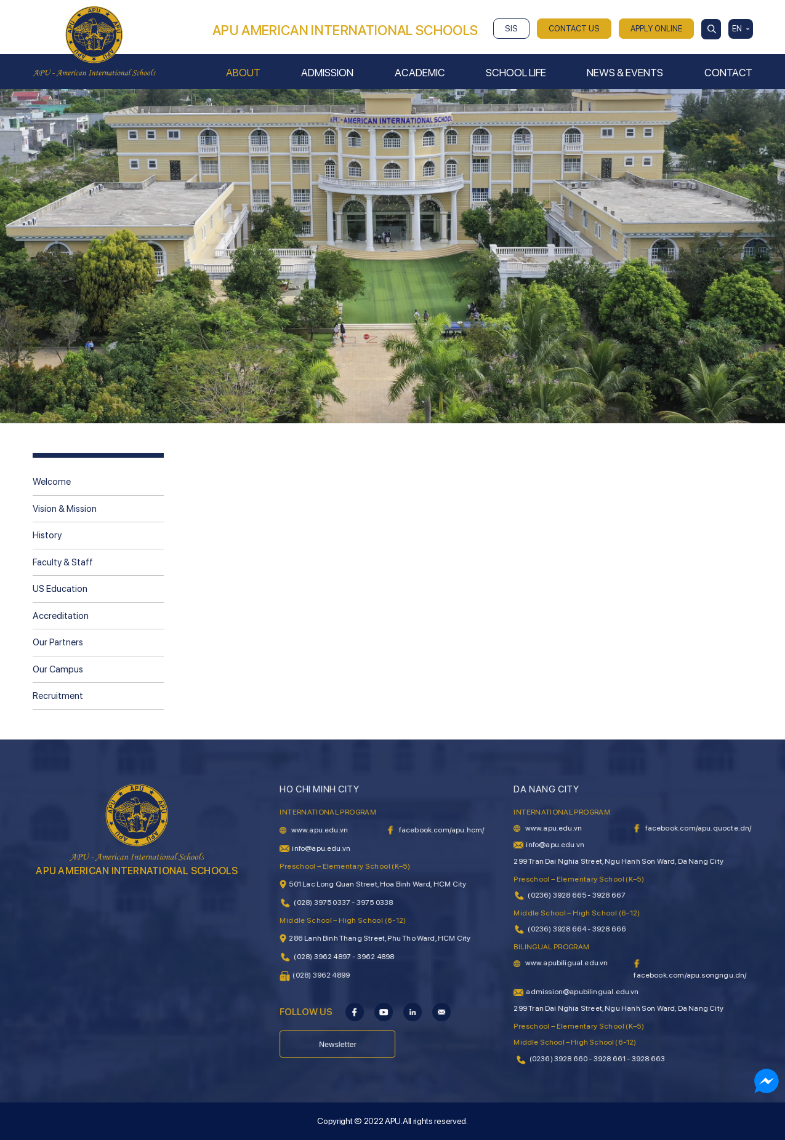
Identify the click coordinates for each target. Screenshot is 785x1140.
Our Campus (58, 669)
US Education (60, 588)
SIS (511, 28)
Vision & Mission (65, 508)
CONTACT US (574, 28)
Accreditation (61, 615)
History (47, 535)
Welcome (52, 481)
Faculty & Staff (63, 562)
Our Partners (58, 642)
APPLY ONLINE (656, 28)
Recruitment (58, 695)
